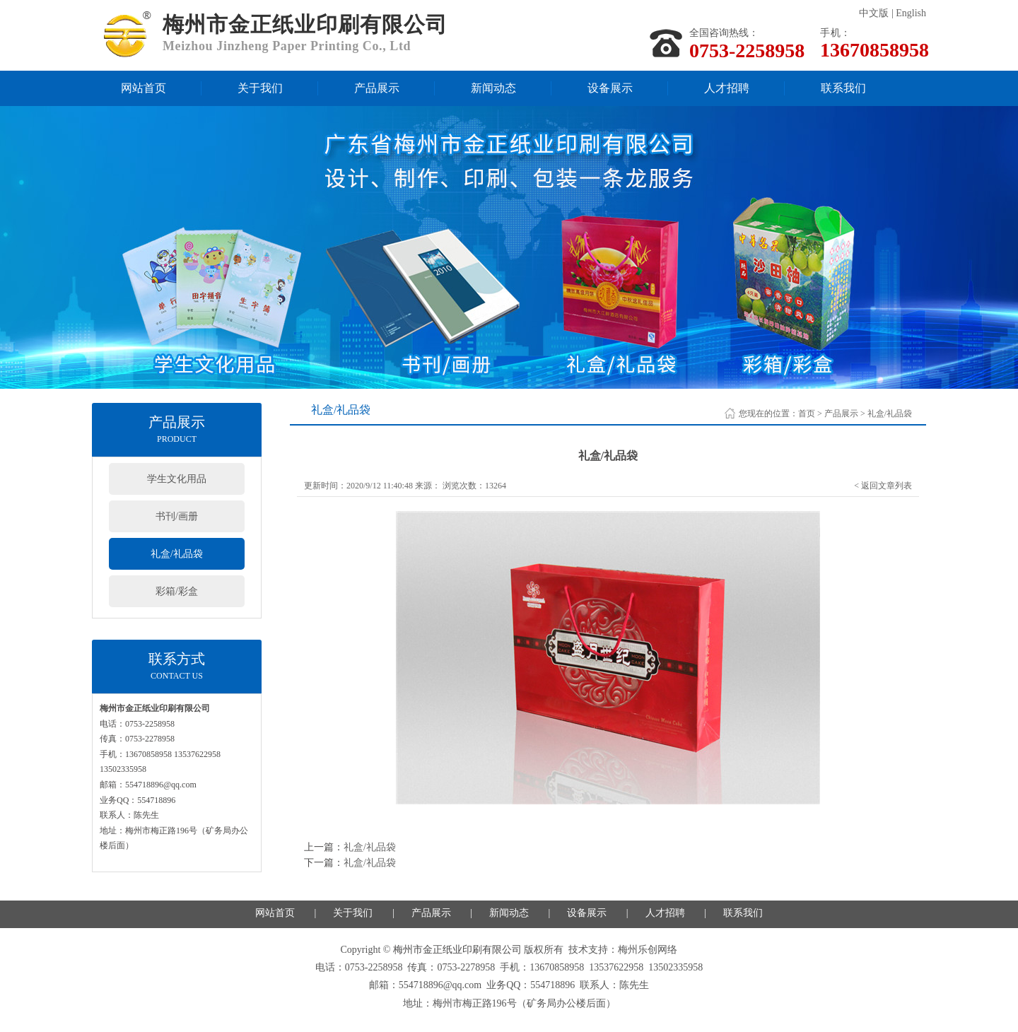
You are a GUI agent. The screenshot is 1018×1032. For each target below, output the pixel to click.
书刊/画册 (177, 516)
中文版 (874, 13)
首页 (806, 413)
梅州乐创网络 (647, 949)
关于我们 (260, 88)
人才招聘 (726, 88)
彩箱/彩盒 (177, 591)
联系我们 (843, 88)
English (911, 13)
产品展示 (376, 88)
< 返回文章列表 (883, 486)
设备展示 (610, 88)
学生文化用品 (176, 479)
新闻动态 (493, 88)
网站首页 (143, 88)
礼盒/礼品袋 (177, 554)
